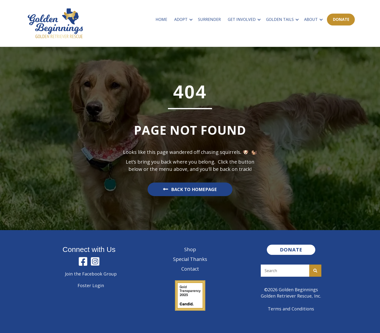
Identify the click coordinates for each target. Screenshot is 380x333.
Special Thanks (190, 259)
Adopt (181, 19)
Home (161, 19)
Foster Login (91, 285)
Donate (341, 19)
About (311, 19)
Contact (190, 269)
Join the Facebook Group (91, 274)
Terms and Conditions (291, 309)
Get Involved (242, 19)
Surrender (209, 19)
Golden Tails (280, 19)
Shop (190, 249)
